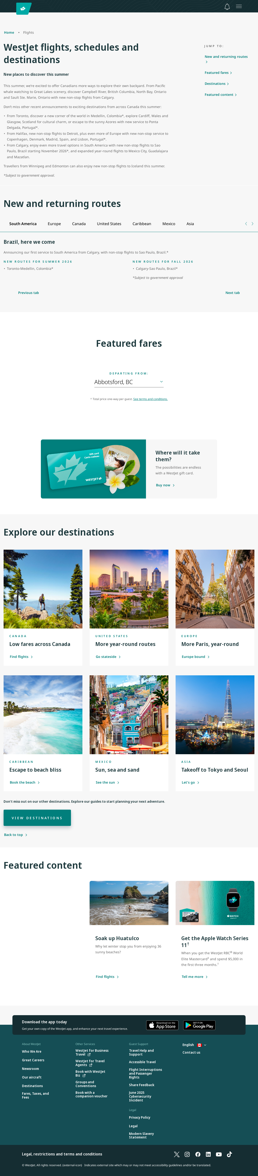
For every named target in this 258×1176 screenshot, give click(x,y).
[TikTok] (229, 1154)
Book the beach (25, 782)
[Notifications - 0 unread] (227, 7)
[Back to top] (16, 835)
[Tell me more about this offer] (192, 977)
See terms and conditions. (150, 399)
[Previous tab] (246, 224)
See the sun (107, 782)
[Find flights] (105, 977)
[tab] (23, 223)
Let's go (190, 782)
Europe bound (196, 656)
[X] (177, 1154)
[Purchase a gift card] (163, 485)
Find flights (21, 656)
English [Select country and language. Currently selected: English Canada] (194, 1044)
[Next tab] (252, 224)
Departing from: (129, 373)
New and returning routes (226, 56)
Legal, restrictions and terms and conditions (62, 1154)
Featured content (219, 94)
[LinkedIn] (208, 1154)
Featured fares (217, 72)
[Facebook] (198, 1154)
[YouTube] (219, 1154)
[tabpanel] (129, 260)
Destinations (215, 83)
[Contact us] (191, 1053)
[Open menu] (239, 6)
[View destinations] (37, 818)
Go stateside (108, 656)
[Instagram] (187, 1154)
